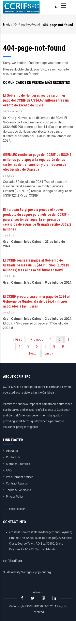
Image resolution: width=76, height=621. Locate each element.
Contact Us (13, 457)
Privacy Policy (15, 496)
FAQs (9, 470)
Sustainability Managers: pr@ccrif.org (27, 572)
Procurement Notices (19, 477)
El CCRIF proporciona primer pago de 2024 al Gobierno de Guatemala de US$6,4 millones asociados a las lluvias (36, 301)
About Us (12, 450)
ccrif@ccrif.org (12, 560)
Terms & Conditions (18, 490)
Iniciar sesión (17, 508)
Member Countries (18, 463)
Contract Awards (17, 483)
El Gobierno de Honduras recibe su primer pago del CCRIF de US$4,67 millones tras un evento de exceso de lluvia (36, 100)
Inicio (7, 24)
